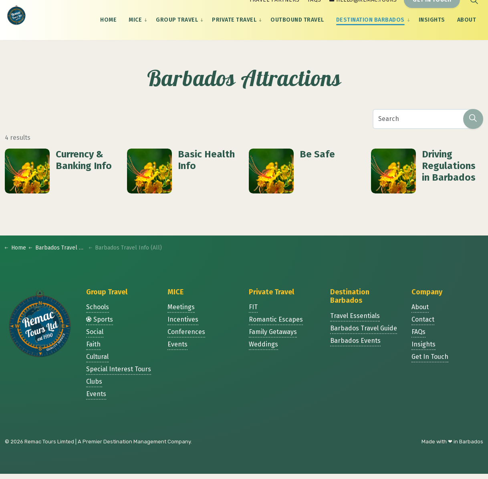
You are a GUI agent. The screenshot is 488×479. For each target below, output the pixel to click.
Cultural (97, 362)
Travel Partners (274, 9)
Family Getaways (273, 337)
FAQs (314, 9)
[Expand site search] (474, 10)
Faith (93, 350)
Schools (97, 312)
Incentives (182, 325)
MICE (135, 29)
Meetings (181, 312)
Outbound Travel (297, 29)
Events (96, 399)
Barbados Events (355, 346)
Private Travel (234, 29)
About (466, 29)
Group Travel (177, 29)
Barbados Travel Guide (363, 334)
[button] (473, 123)
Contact (422, 325)
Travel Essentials (355, 321)
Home (108, 29)
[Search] (428, 123)
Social (94, 337)
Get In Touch (432, 10)
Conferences (186, 337)
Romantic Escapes (276, 325)
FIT (253, 312)
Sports (99, 325)
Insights (432, 29)
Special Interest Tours (118, 374)
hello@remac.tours (363, 9)
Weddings (263, 350)
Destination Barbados (370, 29)
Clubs (94, 387)
